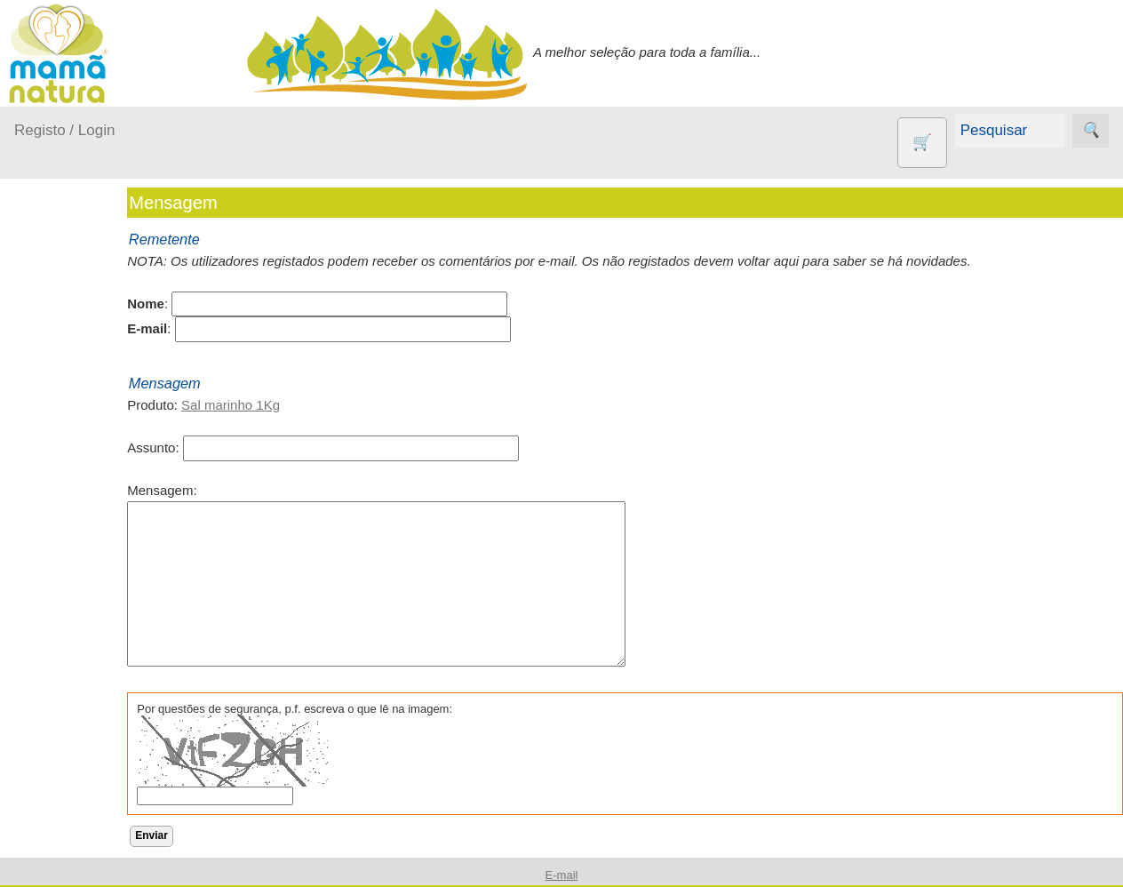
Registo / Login (64, 130)
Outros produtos (62, 578)
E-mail (562, 875)
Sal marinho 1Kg (281, 404)
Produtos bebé (57, 316)
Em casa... (67, 396)
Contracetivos (98, 686)
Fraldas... (64, 430)
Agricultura (89, 628)
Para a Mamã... (81, 499)
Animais (80, 658)
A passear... (70, 362)
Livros (74, 842)
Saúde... (60, 532)
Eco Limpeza (95, 715)
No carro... (67, 464)
